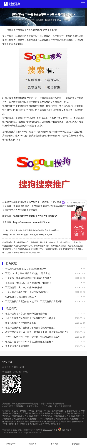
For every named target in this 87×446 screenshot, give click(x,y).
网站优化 (43, 242)
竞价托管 (58, 406)
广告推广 (49, 406)
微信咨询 (54, 442)
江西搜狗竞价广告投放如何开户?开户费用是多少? (40, 424)
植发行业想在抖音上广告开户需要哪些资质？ (27, 313)
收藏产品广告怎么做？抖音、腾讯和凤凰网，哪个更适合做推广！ (37, 332)
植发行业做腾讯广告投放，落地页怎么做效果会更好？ (31, 327)
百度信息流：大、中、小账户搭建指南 (23, 287)
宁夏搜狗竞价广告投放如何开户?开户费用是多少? (32, 413)
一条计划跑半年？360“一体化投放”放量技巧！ (27, 292)
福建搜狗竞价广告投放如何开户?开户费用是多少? (37, 421)
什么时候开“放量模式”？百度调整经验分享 (25, 268)
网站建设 (34, 242)
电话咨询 (32, 442)
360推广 (31, 411)
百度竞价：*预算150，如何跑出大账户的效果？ (28, 282)
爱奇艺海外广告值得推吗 (17, 346)
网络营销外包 (32, 406)
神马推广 (47, 411)
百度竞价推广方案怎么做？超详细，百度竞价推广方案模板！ (34, 301)
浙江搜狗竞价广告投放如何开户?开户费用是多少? (34, 416)
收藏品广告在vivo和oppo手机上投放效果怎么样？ (29, 341)
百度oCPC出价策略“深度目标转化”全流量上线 (27, 273)
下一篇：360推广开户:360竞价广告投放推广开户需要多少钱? (27, 235)
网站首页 (76, 442)
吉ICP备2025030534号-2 (46, 430)
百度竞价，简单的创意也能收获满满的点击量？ (28, 278)
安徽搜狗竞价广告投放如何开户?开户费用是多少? (36, 419)
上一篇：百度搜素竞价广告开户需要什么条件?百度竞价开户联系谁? (32, 230)
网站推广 (25, 242)
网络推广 (21, 406)
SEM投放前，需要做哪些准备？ (20, 297)
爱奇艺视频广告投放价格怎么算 (20, 323)
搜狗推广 (39, 411)
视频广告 (77, 242)
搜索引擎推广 (66, 242)
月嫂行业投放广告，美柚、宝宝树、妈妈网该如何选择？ (32, 337)
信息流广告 (54, 242)
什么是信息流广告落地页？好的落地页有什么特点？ (30, 318)
